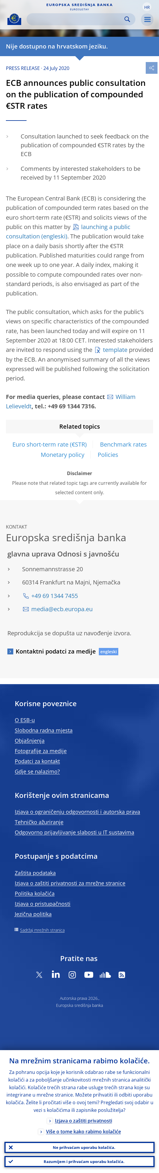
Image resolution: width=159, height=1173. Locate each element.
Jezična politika (33, 914)
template (115, 350)
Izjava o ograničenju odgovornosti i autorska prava (77, 811)
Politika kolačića (35, 893)
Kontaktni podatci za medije (56, 651)
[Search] (76, 19)
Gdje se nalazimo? (37, 771)
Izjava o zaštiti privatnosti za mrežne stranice (70, 883)
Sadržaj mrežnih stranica (42, 930)
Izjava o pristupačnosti (43, 903)
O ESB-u (25, 719)
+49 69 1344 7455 (54, 596)
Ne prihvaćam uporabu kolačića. (84, 1147)
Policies (108, 455)
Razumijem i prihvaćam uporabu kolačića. (84, 1161)
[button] (146, 6)
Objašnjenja (30, 740)
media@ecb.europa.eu (62, 609)
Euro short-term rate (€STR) (49, 444)
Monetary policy (62, 455)
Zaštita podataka (35, 872)
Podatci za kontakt (37, 761)
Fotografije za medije (41, 750)
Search (127, 19)
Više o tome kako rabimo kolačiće (83, 1131)
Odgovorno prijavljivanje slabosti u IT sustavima (74, 832)
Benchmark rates (123, 444)
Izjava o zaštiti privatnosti (83, 1120)
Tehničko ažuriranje (39, 822)
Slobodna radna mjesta (44, 730)
